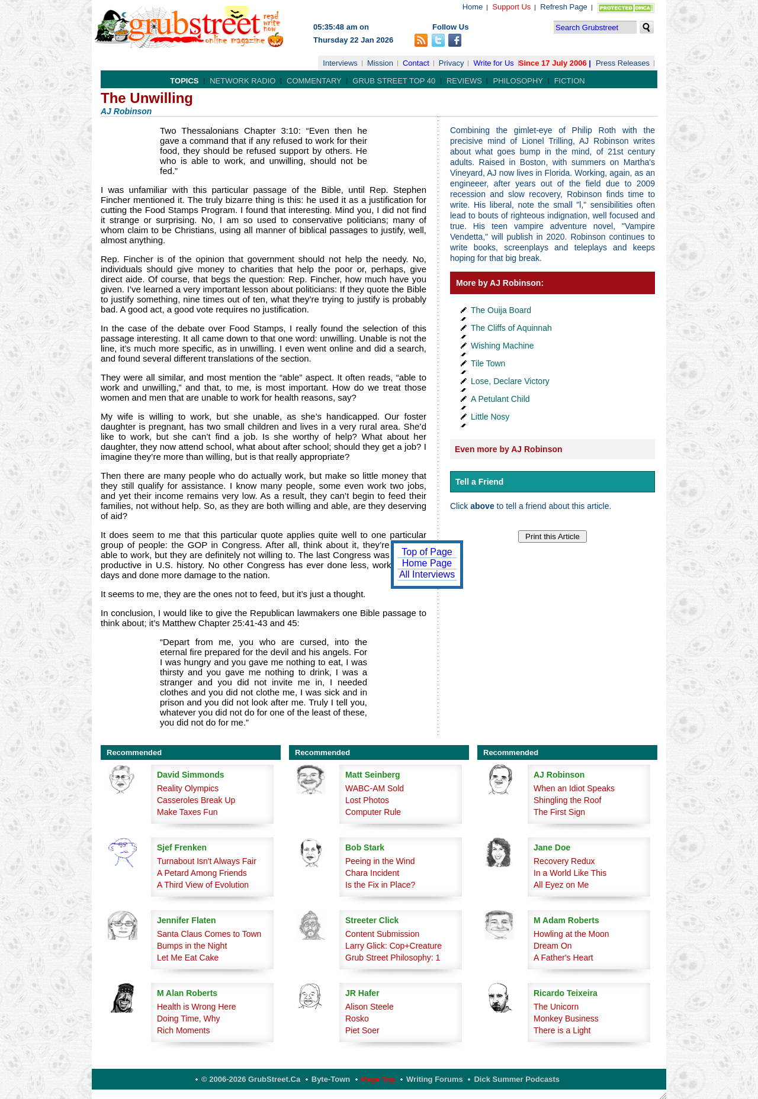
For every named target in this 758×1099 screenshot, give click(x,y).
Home (472, 6)
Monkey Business (566, 1018)
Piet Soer (362, 1030)
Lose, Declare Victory (510, 381)
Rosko (357, 1018)
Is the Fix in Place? (380, 884)
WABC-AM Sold (374, 788)
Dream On (553, 945)
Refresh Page (563, 6)
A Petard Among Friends (202, 873)
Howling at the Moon (571, 934)
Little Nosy (490, 416)
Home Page (427, 563)
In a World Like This (570, 873)
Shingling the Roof (567, 800)
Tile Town (488, 363)
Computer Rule (373, 812)
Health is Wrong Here (196, 1006)
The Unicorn (556, 1006)
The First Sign (559, 812)
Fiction (569, 80)
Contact (416, 63)
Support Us (511, 6)
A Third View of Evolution (203, 884)
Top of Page (427, 552)
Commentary (314, 80)
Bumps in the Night (192, 945)
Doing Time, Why (188, 1018)
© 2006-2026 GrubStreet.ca (250, 1079)
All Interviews (427, 574)
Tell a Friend (479, 481)
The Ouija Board (501, 310)
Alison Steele (369, 1006)
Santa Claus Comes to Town (209, 934)
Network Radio (242, 80)
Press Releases (623, 63)
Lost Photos (367, 800)
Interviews (340, 63)
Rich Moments (183, 1030)
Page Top (378, 1079)
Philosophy (518, 80)
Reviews (464, 80)
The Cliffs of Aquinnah (511, 328)
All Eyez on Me (561, 884)
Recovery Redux (564, 861)
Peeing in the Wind (380, 861)
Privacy (451, 63)
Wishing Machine (502, 345)
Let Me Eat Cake (188, 957)
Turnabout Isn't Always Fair (206, 861)
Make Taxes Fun (187, 812)
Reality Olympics (188, 788)
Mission (380, 63)
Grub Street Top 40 (393, 80)
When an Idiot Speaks (574, 788)
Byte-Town (330, 1079)
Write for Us (493, 63)
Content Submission (382, 934)
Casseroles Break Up (196, 800)
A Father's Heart (563, 957)
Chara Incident (372, 873)
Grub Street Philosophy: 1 (392, 957)
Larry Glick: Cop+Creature (393, 945)
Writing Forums (434, 1079)
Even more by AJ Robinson (509, 449)
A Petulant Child (500, 399)
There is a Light (562, 1030)
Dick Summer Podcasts (517, 1079)
